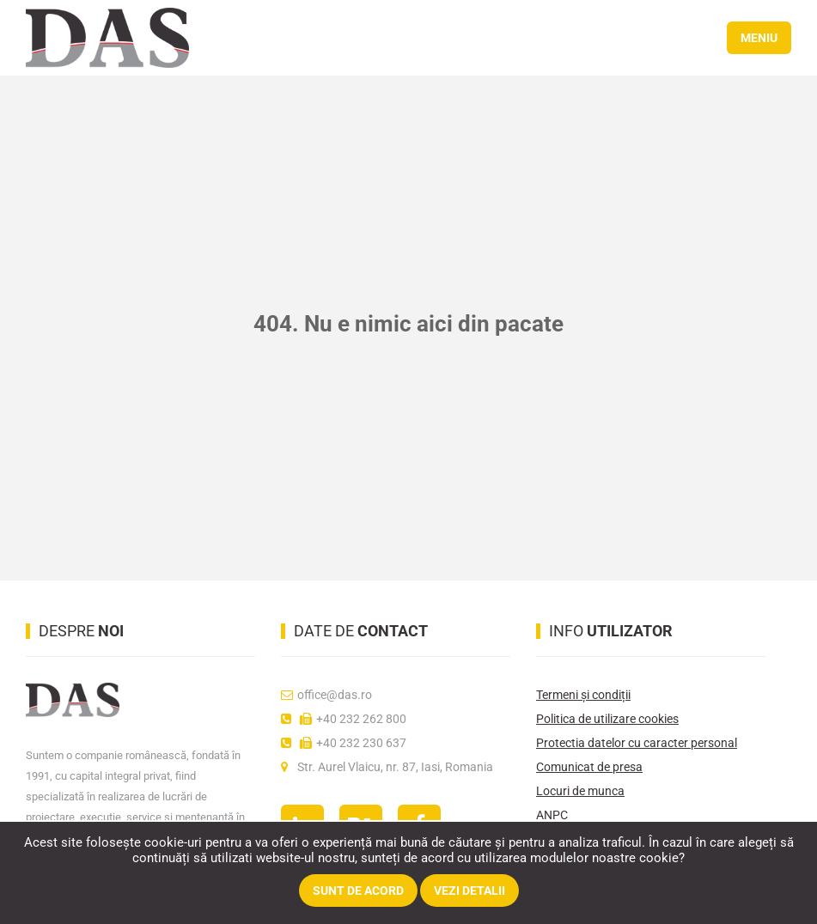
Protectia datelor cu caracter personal (636, 743)
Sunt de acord (358, 890)
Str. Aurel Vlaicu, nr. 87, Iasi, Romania (387, 767)
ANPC (552, 815)
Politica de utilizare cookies (607, 719)
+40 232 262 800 (343, 719)
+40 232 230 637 (343, 743)
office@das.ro (326, 695)
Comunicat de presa (589, 767)
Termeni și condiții (583, 695)
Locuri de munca (580, 791)
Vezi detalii (469, 890)
